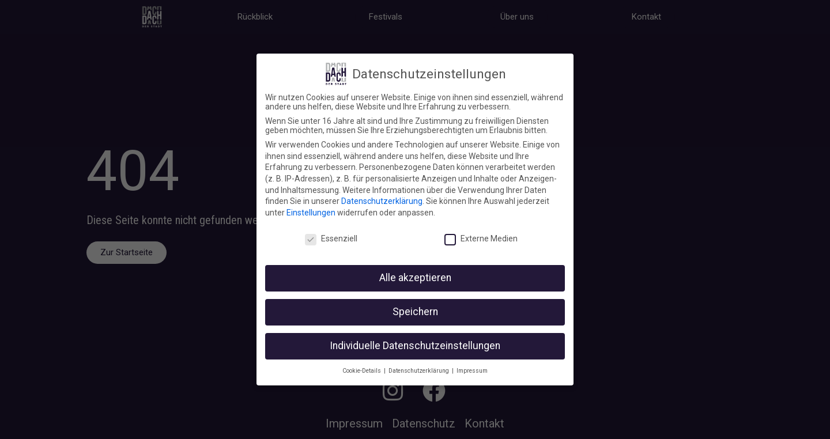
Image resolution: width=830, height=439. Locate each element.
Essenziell (331, 238)
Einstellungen (310, 212)
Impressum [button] (472, 370)
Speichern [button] (415, 311)
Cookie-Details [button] (362, 370)
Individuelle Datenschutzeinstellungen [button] (415, 345)
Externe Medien (481, 238)
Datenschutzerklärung (381, 201)
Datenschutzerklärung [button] (419, 370)
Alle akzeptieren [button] (415, 277)
